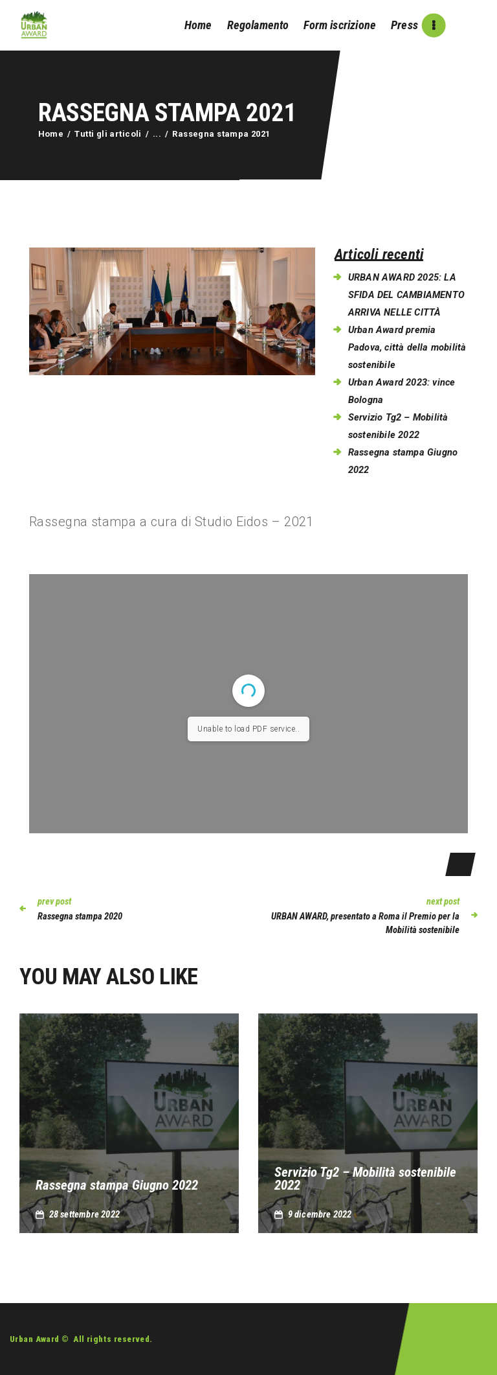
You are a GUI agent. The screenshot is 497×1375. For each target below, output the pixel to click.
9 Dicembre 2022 (320, 1214)
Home (51, 134)
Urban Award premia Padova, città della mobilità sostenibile (407, 347)
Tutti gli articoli (108, 134)
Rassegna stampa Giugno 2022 (117, 1185)
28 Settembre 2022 (84, 1214)
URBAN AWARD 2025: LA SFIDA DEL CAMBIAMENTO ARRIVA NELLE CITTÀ (406, 295)
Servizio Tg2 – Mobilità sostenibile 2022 (365, 1179)
